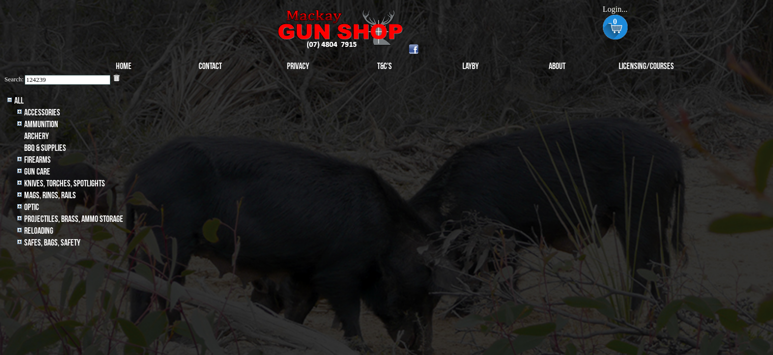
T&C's (384, 66)
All (19, 101)
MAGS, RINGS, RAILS (50, 195)
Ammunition (41, 124)
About (557, 66)
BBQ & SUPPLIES (45, 148)
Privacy (298, 66)
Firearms (37, 160)
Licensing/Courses (646, 66)
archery (36, 136)
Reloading (38, 231)
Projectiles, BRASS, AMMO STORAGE (73, 219)
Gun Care (37, 172)
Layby (470, 66)
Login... (614, 9)
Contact (210, 66)
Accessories (42, 112)
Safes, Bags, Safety (52, 243)
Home (124, 66)
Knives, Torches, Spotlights (64, 183)
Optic (31, 207)
